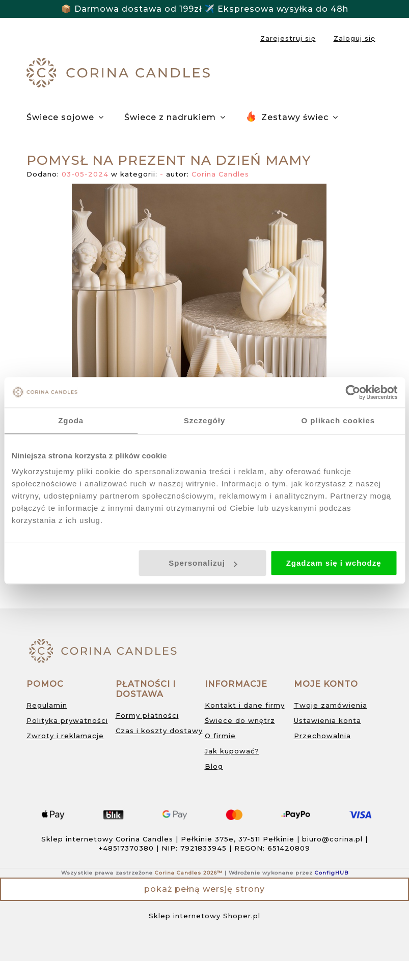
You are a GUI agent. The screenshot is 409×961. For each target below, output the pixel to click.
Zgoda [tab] (71, 420)
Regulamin (46, 705)
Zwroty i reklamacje (65, 736)
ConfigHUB (331, 872)
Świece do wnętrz (240, 720)
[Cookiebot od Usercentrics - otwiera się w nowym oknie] (352, 392)
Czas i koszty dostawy (159, 730)
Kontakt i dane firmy (245, 705)
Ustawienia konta (327, 720)
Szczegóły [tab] (205, 420)
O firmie (220, 736)
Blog (214, 766)
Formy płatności (147, 715)
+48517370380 (126, 848)
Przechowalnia (322, 736)
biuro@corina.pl (332, 839)
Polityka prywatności (67, 720)
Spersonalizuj (203, 563)
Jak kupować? (232, 751)
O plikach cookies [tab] (338, 420)
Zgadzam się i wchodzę (333, 563)
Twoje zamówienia (330, 705)
